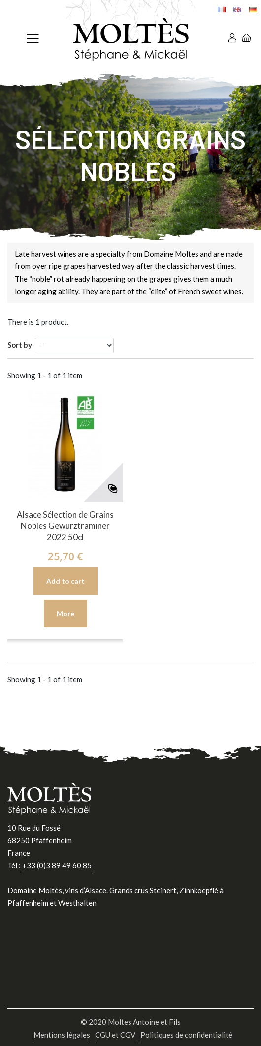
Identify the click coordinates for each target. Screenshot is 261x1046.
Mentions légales (61, 1034)
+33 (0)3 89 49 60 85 (57, 865)
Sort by (19, 344)
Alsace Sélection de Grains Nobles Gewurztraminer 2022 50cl (65, 525)
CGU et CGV (115, 1034)
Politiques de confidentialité (186, 1034)
